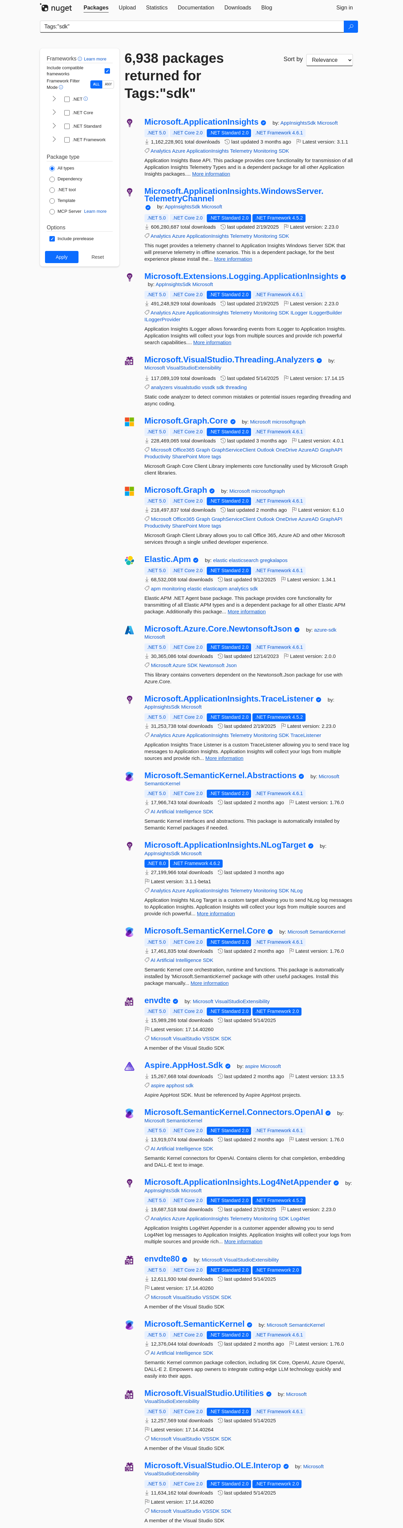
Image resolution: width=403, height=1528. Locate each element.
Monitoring (265, 151)
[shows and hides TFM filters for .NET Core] (54, 113)
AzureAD (308, 450)
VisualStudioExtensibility (193, 368)
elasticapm (215, 588)
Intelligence (188, 811)
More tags (210, 456)
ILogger (299, 312)
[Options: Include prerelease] (71, 238)
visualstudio (187, 387)
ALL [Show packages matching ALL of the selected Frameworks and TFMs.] (96, 84)
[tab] (96, 7)
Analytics (161, 151)
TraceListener (305, 735)
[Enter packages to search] (192, 27)
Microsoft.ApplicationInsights (201, 122)
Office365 (184, 450)
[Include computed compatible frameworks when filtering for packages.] (107, 71)
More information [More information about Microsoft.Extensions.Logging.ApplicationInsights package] (212, 342)
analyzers (162, 387)
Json (231, 665)
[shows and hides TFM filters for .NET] (54, 99)
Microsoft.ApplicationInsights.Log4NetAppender (237, 1182)
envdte (157, 1000)
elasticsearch (244, 560)
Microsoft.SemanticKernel (194, 1324)
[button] (81, 58)
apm (156, 588)
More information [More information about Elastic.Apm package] (247, 611)
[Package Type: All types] (62, 168)
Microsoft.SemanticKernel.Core (204, 931)
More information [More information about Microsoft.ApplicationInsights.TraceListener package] (224, 758)
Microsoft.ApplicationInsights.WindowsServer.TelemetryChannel (233, 194)
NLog (296, 890)
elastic (221, 560)
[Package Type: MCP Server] (65, 211)
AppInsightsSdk (299, 123)
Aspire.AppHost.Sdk (183, 1065)
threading (236, 387)
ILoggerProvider (162, 319)
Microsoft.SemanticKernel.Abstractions (220, 775)
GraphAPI (331, 450)
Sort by (293, 59)
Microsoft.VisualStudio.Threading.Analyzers (229, 359)
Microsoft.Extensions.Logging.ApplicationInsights (241, 276)
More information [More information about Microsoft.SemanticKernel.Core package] (210, 983)
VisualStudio (187, 1038)
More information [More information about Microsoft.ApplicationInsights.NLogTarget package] (216, 913)
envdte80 (162, 1259)
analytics (238, 588)
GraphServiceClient (233, 450)
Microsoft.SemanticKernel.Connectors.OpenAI (233, 1112)
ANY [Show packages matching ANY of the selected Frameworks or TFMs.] (108, 84)
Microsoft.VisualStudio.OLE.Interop (212, 1465)
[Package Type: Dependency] (66, 179)
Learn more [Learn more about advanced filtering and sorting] (95, 58)
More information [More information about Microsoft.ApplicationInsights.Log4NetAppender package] (243, 1241)
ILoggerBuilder (325, 312)
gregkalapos (274, 560)
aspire (252, 1066)
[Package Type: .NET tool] (63, 190)
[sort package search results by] (329, 60)
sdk (220, 387)
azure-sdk (325, 630)
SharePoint (184, 456)
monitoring (174, 588)
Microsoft (327, 123)
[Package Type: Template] (62, 201)
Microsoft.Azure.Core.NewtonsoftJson (218, 629)
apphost (175, 1085)
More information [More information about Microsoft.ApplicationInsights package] (211, 174)
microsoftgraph (289, 422)
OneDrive (286, 450)
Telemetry (241, 151)
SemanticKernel (162, 783)
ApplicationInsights (207, 151)
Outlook (265, 450)
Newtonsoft (211, 665)
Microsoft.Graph (175, 490)
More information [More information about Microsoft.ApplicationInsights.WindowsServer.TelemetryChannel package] (233, 259)
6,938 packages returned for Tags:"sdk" (174, 76)
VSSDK (211, 1038)
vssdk (208, 387)
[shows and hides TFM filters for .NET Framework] (54, 140)
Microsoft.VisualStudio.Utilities (204, 1393)
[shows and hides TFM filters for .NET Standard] (54, 126)
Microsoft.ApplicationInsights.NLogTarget (225, 845)
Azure (178, 151)
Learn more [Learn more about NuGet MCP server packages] (95, 211)
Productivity (157, 456)
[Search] (351, 27)
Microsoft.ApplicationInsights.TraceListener (229, 699)
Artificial (166, 811)
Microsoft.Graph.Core (186, 421)
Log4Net (300, 1218)
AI (153, 811)
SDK (283, 151)
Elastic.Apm (167, 559)
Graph (203, 450)
